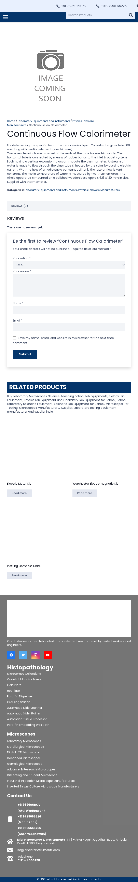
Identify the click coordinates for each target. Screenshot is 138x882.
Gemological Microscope (24, 764)
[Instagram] (35, 655)
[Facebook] (11, 655)
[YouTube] (48, 655)
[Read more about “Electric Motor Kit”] (19, 493)
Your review (22, 271)
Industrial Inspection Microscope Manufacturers (41, 781)
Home (11, 121)
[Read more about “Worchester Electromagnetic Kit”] (84, 493)
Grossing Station (18, 702)
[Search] (131, 15)
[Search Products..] (100, 15)
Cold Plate (14, 685)
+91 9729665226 (29, 816)
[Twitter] (23, 655)
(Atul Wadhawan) (31, 811)
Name (18, 303)
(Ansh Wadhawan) (31, 834)
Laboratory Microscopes (24, 741)
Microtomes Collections (24, 674)
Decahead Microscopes (24, 758)
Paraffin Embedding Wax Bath (28, 725)
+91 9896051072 (29, 805)
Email (18, 320)
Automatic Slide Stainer (23, 713)
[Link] (24, 6)
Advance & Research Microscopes (31, 769)
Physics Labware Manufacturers (99, 190)
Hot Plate (13, 691)
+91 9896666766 (29, 828)
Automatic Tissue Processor (27, 719)
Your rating (22, 258)
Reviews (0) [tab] (19, 206)
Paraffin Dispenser (20, 696)
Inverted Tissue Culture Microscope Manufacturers (43, 786)
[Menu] (5, 17)
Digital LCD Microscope (23, 752)
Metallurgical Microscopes (25, 747)
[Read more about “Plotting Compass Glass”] (19, 575)
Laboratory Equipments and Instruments (44, 121)
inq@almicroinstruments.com (38, 850)
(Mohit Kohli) (27, 822)
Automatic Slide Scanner (24, 708)
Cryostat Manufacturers (24, 679)
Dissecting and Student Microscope (32, 775)
